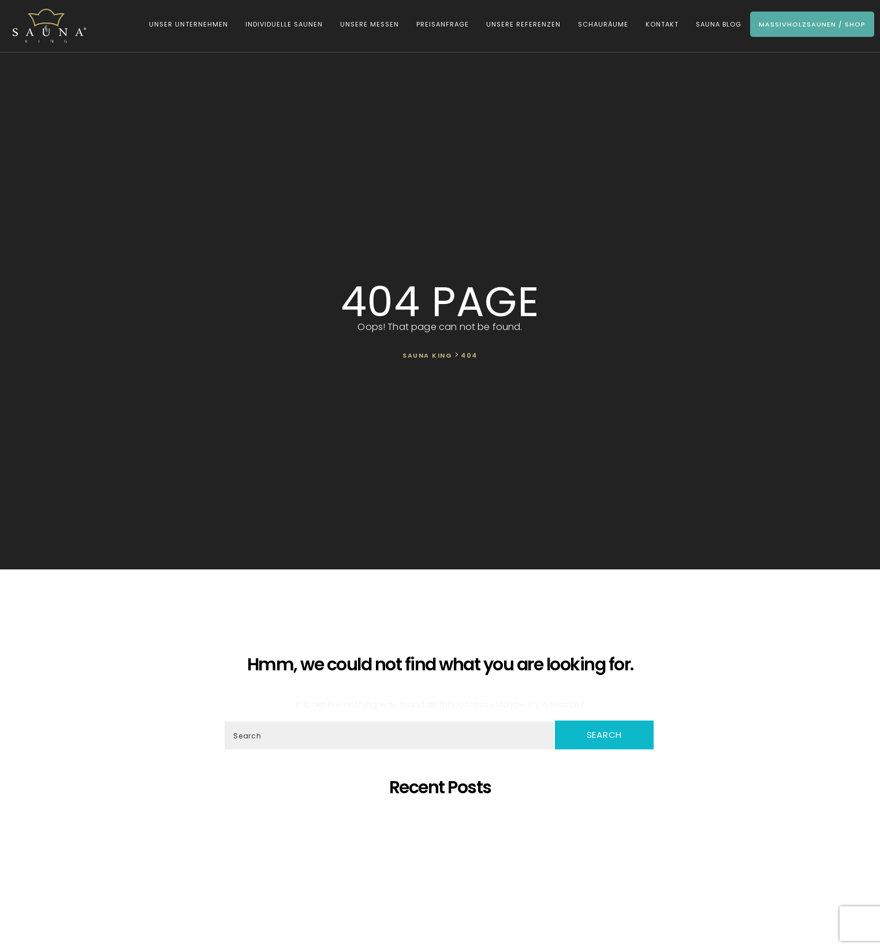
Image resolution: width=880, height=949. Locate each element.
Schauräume (603, 24)
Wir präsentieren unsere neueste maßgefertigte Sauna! (443, 860)
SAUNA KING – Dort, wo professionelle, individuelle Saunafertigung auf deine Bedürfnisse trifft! (442, 839)
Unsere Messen (369, 24)
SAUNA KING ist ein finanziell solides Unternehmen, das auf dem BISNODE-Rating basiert (443, 870)
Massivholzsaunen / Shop (812, 24)
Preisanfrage (442, 24)
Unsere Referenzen (523, 24)
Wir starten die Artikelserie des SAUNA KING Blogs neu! (442, 901)
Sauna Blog (718, 24)
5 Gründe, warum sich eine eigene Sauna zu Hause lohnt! (442, 818)
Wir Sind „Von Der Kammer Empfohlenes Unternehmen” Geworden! (442, 891)
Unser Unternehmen (188, 24)
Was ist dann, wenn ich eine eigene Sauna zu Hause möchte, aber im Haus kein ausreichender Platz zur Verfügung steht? (442, 881)
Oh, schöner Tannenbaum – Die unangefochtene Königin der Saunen (442, 849)
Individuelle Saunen (284, 24)
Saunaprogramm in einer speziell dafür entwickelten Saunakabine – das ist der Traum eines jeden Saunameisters (442, 829)
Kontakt (662, 24)
